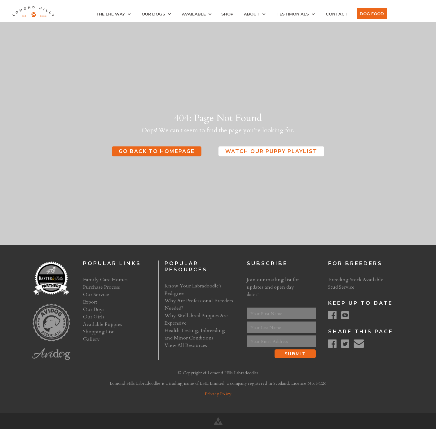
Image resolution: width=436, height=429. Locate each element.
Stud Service (341, 287)
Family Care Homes (105, 279)
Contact (337, 13)
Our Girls (93, 316)
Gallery (91, 339)
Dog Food (372, 13)
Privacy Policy (218, 394)
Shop (227, 13)
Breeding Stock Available (355, 279)
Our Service (96, 294)
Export (90, 302)
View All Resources (186, 345)
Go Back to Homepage (157, 151)
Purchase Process (101, 287)
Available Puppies (102, 324)
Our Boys (93, 309)
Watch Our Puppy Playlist (271, 151)
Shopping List (98, 331)
